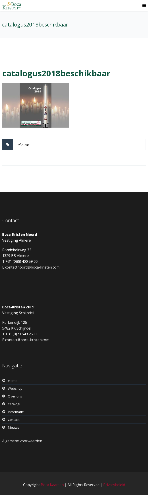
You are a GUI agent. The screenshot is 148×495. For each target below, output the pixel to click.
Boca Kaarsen (52, 484)
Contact (14, 419)
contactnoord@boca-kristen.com (32, 267)
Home (12, 380)
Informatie (16, 411)
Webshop (15, 388)
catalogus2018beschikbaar (56, 73)
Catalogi (14, 404)
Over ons (15, 396)
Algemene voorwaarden (22, 440)
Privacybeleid (114, 484)
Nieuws (13, 427)
